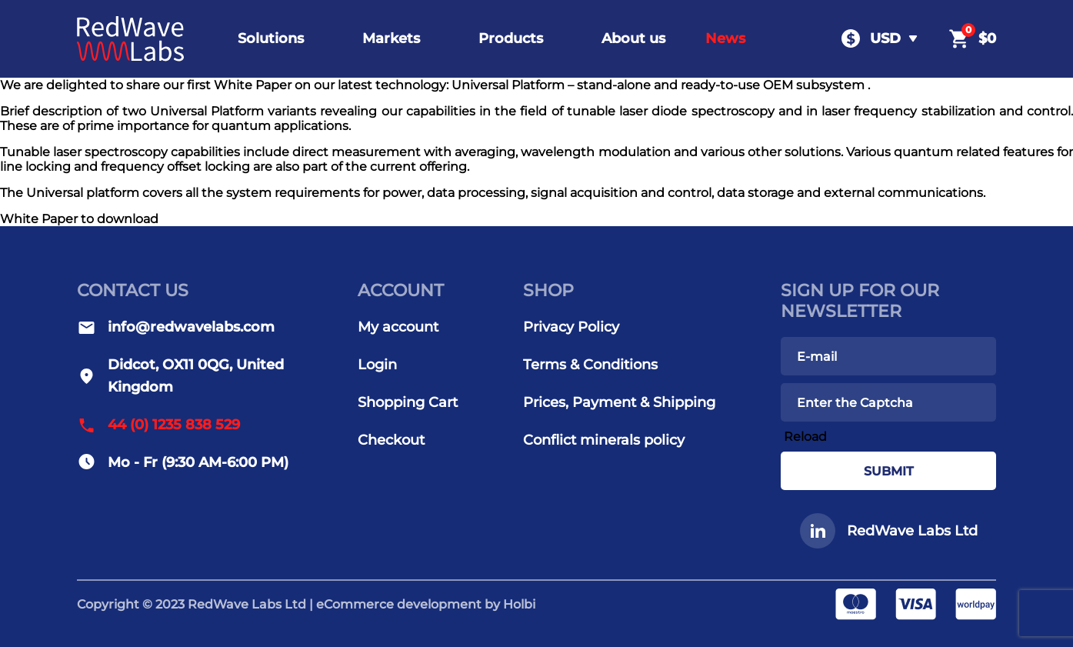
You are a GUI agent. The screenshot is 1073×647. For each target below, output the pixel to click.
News (725, 38)
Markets (391, 38)
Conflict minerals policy (604, 440)
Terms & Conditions (590, 364)
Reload (805, 436)
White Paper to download (79, 219)
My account (398, 326)
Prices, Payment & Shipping (619, 402)
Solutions (271, 38)
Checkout (391, 440)
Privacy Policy (571, 326)
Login (377, 364)
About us (633, 38)
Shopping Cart (408, 402)
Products (510, 38)
